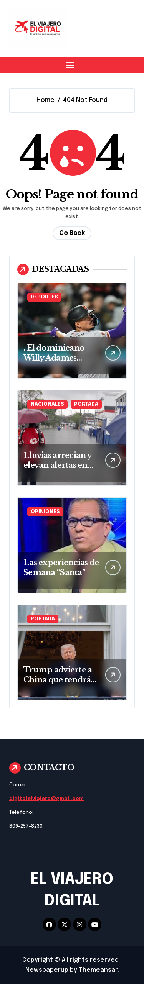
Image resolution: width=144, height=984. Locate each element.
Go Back (72, 233)
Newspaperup (46, 970)
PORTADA (86, 404)
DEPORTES (44, 297)
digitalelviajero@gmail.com (46, 798)
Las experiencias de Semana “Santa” (61, 567)
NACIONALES (47, 404)
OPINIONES (45, 511)
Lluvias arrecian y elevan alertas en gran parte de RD (57, 465)
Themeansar (98, 970)
